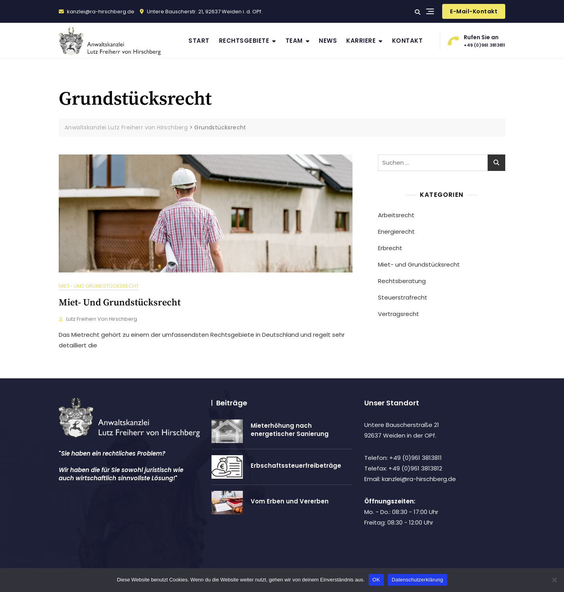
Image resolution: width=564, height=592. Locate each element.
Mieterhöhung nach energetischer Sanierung (290, 429)
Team (294, 40)
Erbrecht (390, 248)
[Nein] (554, 580)
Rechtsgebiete (244, 40)
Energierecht (396, 231)
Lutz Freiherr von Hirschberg (101, 319)
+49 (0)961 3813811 (476, 40)
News (328, 40)
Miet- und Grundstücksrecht (99, 286)
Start (199, 40)
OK (376, 580)
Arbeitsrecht (396, 215)
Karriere (361, 40)
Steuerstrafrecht (402, 297)
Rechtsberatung (402, 281)
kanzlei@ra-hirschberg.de (96, 11)
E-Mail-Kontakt (473, 11)
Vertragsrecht (398, 314)
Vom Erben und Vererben (290, 501)
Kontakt (407, 40)
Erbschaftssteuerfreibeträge (296, 465)
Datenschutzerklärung (417, 580)
